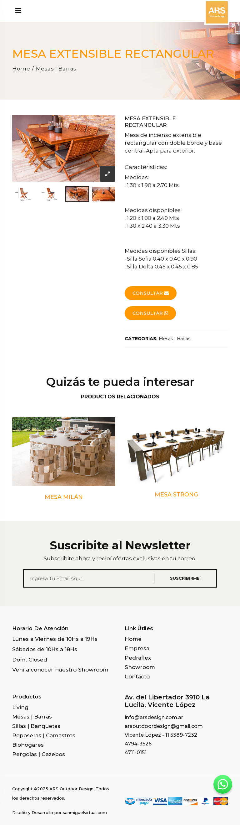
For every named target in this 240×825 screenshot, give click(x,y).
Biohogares (28, 745)
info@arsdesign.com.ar (154, 717)
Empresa (137, 648)
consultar (150, 293)
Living (20, 707)
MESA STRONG (176, 494)
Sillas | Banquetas (36, 726)
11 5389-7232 (181, 735)
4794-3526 (138, 744)
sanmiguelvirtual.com (85, 812)
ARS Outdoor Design (71, 788)
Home (21, 68)
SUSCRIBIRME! (185, 578)
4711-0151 (136, 752)
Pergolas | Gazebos (38, 754)
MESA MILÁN (64, 497)
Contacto (137, 676)
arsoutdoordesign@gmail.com (164, 726)
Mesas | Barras (56, 68)
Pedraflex (138, 658)
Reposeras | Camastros (43, 735)
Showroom (140, 667)
